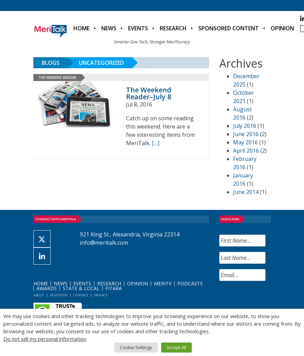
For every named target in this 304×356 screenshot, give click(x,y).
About (38, 295)
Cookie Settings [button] (136, 347)
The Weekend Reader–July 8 (148, 93)
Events (138, 28)
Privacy (100, 295)
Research (173, 28)
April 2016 (246, 150)
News (108, 28)
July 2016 (244, 126)
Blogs (51, 63)
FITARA (113, 288)
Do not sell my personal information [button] (44, 338)
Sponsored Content (228, 28)
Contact (80, 295)
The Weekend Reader (57, 77)
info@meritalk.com (104, 242)
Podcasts (190, 283)
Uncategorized (101, 63)
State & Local (81, 288)
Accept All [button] (176, 347)
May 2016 (245, 142)
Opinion (282, 28)
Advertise (58, 295)
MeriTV (162, 283)
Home (81, 28)
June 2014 (246, 192)
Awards (46, 288)
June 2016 (246, 134)
